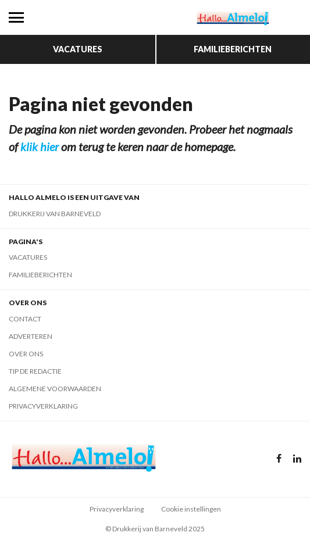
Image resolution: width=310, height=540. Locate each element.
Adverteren (30, 336)
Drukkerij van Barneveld (55, 213)
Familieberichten (233, 49)
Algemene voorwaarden (55, 388)
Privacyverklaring (43, 406)
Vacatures (77, 49)
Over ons (26, 353)
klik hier (39, 146)
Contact (25, 318)
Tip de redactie (35, 371)
